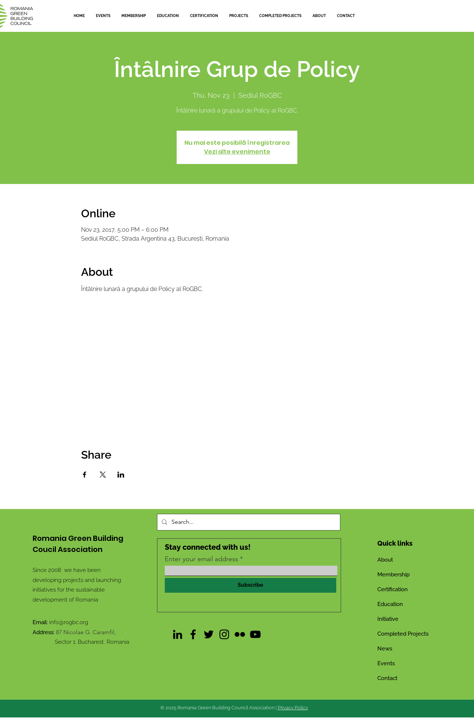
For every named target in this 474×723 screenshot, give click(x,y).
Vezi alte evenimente (237, 151)
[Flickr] (239, 634)
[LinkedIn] (177, 634)
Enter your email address (201, 559)
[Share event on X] (102, 475)
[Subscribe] (250, 585)
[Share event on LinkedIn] (120, 475)
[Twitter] (208, 634)
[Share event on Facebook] (84, 475)
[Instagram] (224, 634)
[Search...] (247, 522)
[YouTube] (255, 634)
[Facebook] (193, 634)
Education (390, 604)
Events (386, 663)
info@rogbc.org (68, 622)
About (385, 559)
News (384, 648)
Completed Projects (402, 633)
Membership (393, 574)
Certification (392, 589)
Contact (387, 678)
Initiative (387, 619)
